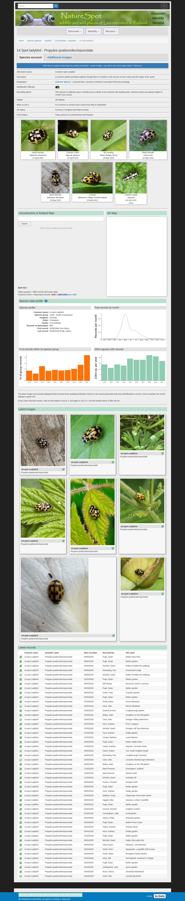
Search (25, 224)
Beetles (48, 41)
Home (21, 41)
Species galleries (34, 41)
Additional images (59, 57)
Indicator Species (63, 82)
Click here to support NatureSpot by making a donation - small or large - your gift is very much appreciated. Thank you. (92, 66)
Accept (149, 896)
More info (66, 899)
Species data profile (31, 300)
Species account (30, 57)
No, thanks (160, 896)
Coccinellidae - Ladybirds (65, 41)
